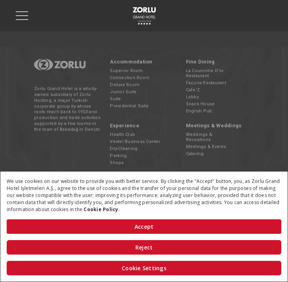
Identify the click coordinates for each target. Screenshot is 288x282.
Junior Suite (123, 91)
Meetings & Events (206, 146)
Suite (115, 98)
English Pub (199, 111)
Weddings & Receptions (199, 137)
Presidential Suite (129, 105)
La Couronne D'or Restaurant (205, 73)
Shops (117, 162)
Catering (195, 153)
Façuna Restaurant (206, 82)
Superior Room (126, 70)
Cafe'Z (193, 89)
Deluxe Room (124, 84)
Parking (118, 155)
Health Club (122, 134)
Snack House (200, 104)
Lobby (192, 96)
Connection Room (129, 77)
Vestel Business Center (135, 141)
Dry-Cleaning (123, 148)
